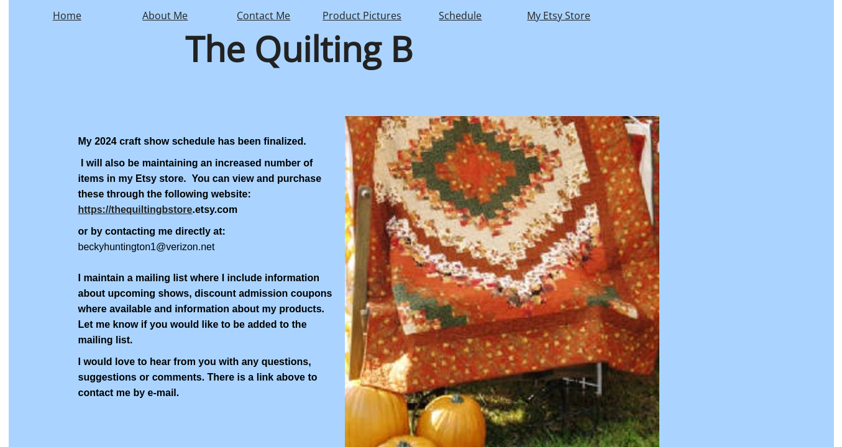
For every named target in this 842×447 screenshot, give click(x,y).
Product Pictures (362, 15)
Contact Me (263, 15)
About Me (165, 15)
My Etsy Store (558, 15)
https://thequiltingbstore (135, 209)
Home (67, 15)
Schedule (460, 15)
